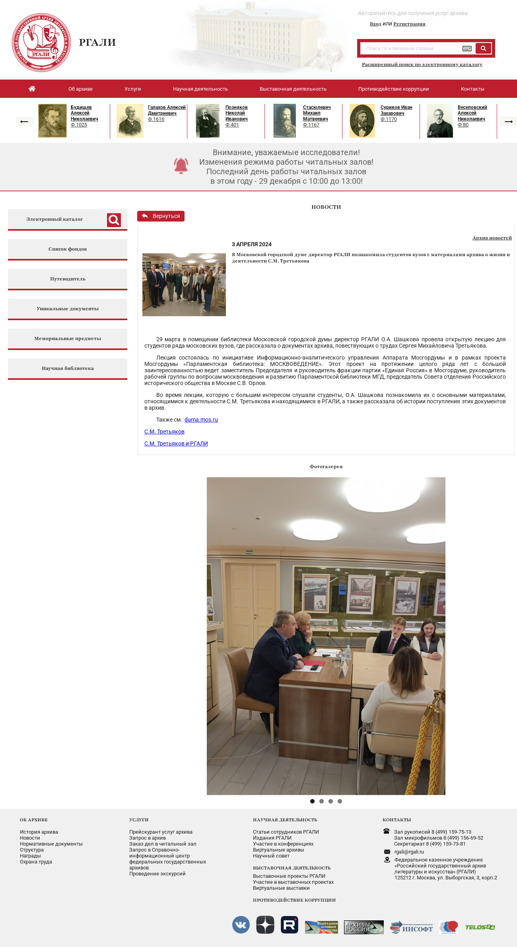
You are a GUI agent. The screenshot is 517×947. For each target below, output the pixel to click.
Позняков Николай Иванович (236, 113)
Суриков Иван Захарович (396, 110)
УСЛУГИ (139, 820)
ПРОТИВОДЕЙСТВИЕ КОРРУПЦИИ (294, 900)
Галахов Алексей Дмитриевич (167, 110)
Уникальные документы (68, 309)
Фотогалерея (326, 466)
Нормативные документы (51, 844)
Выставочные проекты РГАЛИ (289, 876)
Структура (32, 850)
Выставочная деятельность (293, 89)
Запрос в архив (147, 838)
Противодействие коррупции (393, 89)
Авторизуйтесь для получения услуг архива (413, 13)
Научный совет (271, 856)
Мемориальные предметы (67, 339)
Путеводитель (68, 279)
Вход (375, 24)
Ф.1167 (311, 125)
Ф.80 (463, 125)
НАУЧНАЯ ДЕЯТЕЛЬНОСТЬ (285, 820)
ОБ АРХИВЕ (34, 820)
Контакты (472, 89)
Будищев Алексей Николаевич (84, 113)
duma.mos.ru (201, 419)
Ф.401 (232, 125)
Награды (30, 856)
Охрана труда (36, 862)
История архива (39, 832)
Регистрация (409, 24)
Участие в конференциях (283, 844)
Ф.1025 (79, 125)
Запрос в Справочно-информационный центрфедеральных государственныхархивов (167, 859)
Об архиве (80, 89)
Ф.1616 (156, 119)
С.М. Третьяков (164, 431)
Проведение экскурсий (157, 874)
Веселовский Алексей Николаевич (472, 113)
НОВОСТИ (326, 207)
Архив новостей (492, 238)
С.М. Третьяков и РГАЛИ (176, 443)
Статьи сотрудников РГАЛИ (286, 832)
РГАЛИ (97, 42)
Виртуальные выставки (281, 888)
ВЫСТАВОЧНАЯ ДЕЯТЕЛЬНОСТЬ (291, 868)
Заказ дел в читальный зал (162, 844)
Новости (30, 838)
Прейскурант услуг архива (160, 832)
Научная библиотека (68, 368)
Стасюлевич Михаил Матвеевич (317, 113)
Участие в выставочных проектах (293, 882)
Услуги (132, 89)
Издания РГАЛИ (272, 838)
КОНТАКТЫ (397, 820)
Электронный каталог (54, 219)
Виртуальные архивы (278, 850)
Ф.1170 (389, 119)
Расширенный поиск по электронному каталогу (422, 64)
